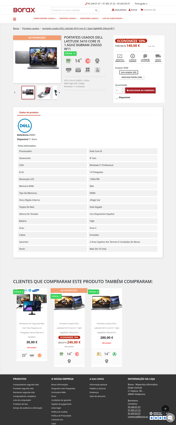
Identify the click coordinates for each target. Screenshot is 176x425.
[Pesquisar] (75, 10)
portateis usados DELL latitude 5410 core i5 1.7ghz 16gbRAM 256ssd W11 (106, 328)
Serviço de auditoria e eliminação (27, 408)
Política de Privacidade (61, 415)
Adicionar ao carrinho (140, 90)
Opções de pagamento (61, 404)
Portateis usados (68, 18)
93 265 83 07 (123, 3)
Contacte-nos (57, 419)
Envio (53, 396)
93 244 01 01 (94, 3)
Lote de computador (112, 18)
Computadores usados (45, 18)
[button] (14, 19)
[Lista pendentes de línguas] (141, 4)
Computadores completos (24, 396)
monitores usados (89, 18)
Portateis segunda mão (23, 388)
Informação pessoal (98, 384)
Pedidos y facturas (98, 388)
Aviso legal (56, 408)
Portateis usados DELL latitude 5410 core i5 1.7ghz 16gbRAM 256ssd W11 (69, 328)
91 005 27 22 (108, 3)
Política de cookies (59, 412)
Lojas (53, 423)
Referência (23, 134)
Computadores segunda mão (26, 384)
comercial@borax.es (138, 416)
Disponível (22, 139)
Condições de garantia (61, 400)
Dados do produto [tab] (28, 112)
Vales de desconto (98, 396)
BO (23, 10)
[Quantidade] (118, 90)
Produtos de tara (20, 404)
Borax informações (59, 384)
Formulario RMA (58, 392)
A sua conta (97, 379)
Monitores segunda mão (24, 392)
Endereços (94, 392)
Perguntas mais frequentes (63, 388)
